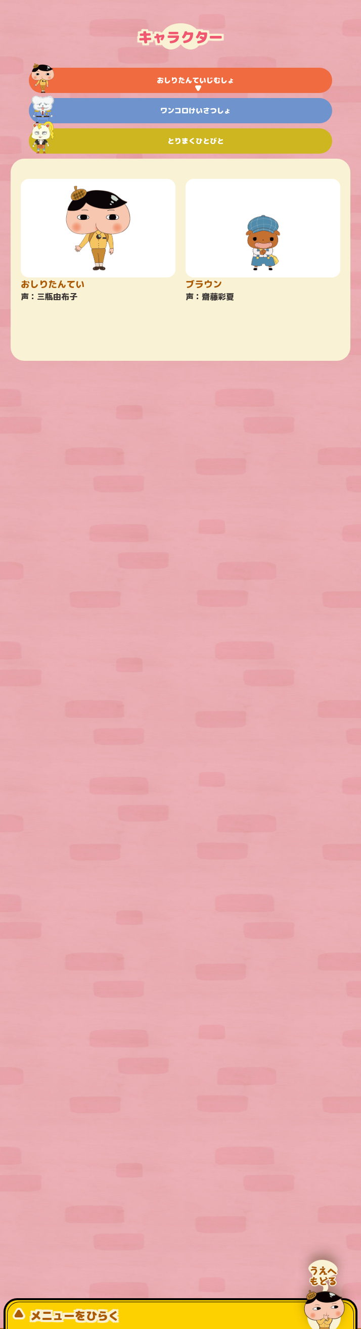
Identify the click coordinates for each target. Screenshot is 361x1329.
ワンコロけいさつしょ (131, 110)
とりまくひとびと (127, 141)
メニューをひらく (66, 1315)
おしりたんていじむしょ (133, 80)
